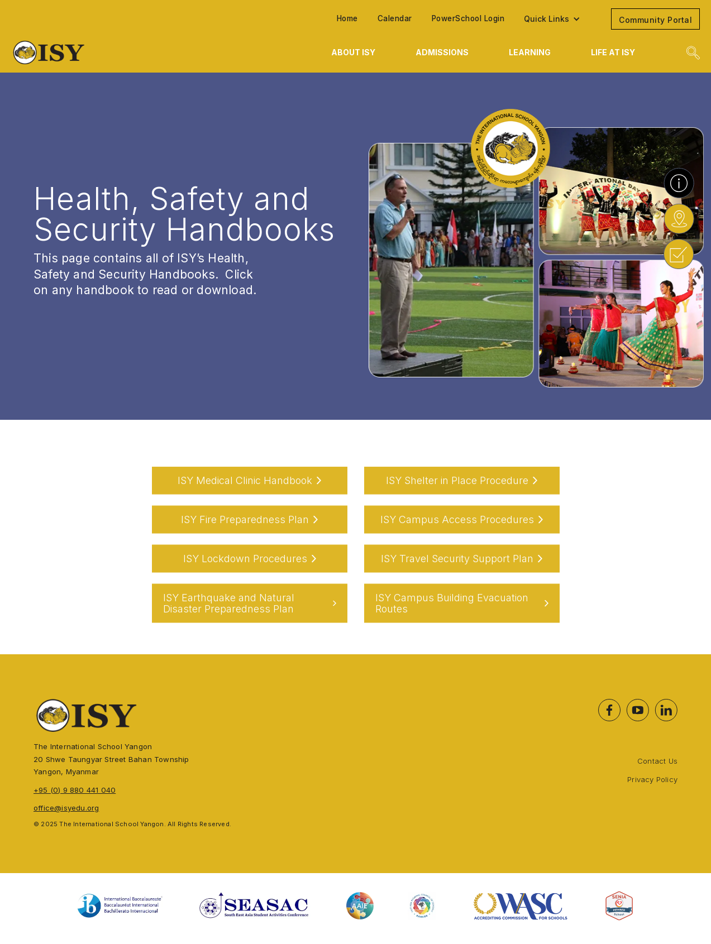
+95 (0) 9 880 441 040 (75, 789)
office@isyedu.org (66, 807)
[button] (557, 19)
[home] (114, 52)
